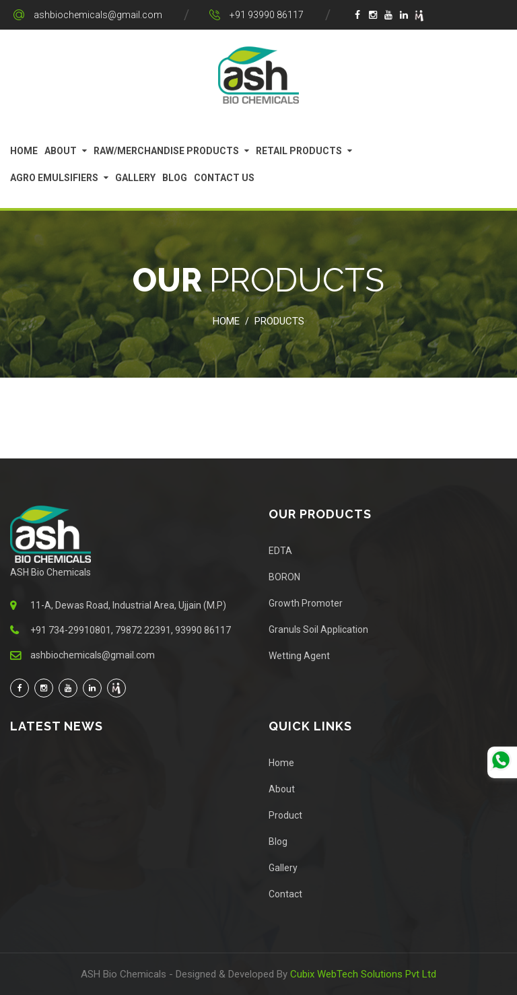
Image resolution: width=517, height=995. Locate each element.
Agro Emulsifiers (54, 177)
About (60, 150)
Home (24, 150)
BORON (284, 577)
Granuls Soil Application (318, 629)
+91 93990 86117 (267, 14)
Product (285, 815)
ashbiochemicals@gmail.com (98, 14)
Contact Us (224, 177)
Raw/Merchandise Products (166, 150)
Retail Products (299, 150)
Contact (285, 894)
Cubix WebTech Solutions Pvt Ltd (363, 974)
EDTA (280, 550)
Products (279, 321)
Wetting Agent (299, 655)
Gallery (135, 177)
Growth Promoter (306, 603)
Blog (174, 177)
